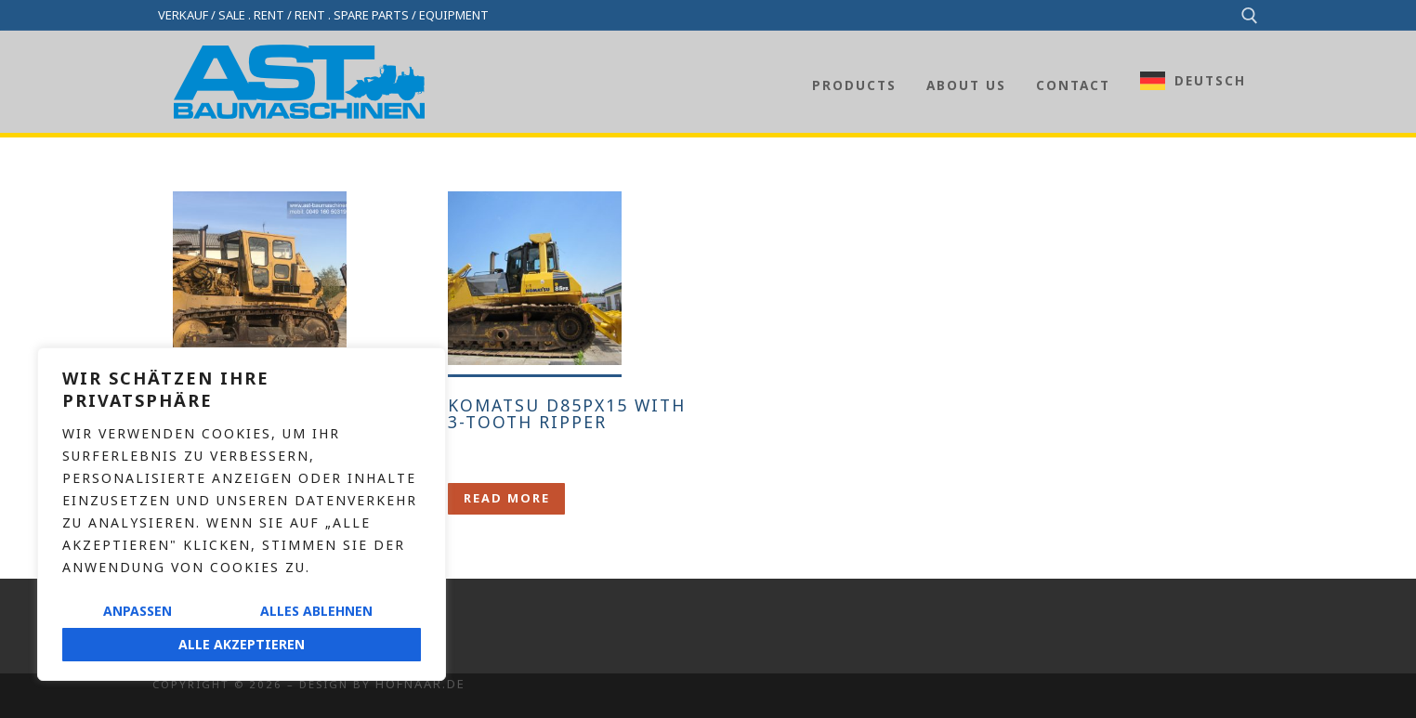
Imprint (178, 626)
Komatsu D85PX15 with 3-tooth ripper (567, 413)
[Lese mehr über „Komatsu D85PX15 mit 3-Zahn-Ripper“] (506, 498)
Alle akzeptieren (241, 644)
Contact (181, 597)
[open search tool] (1249, 15)
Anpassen (137, 611)
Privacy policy (203, 655)
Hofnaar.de (420, 683)
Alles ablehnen (316, 611)
